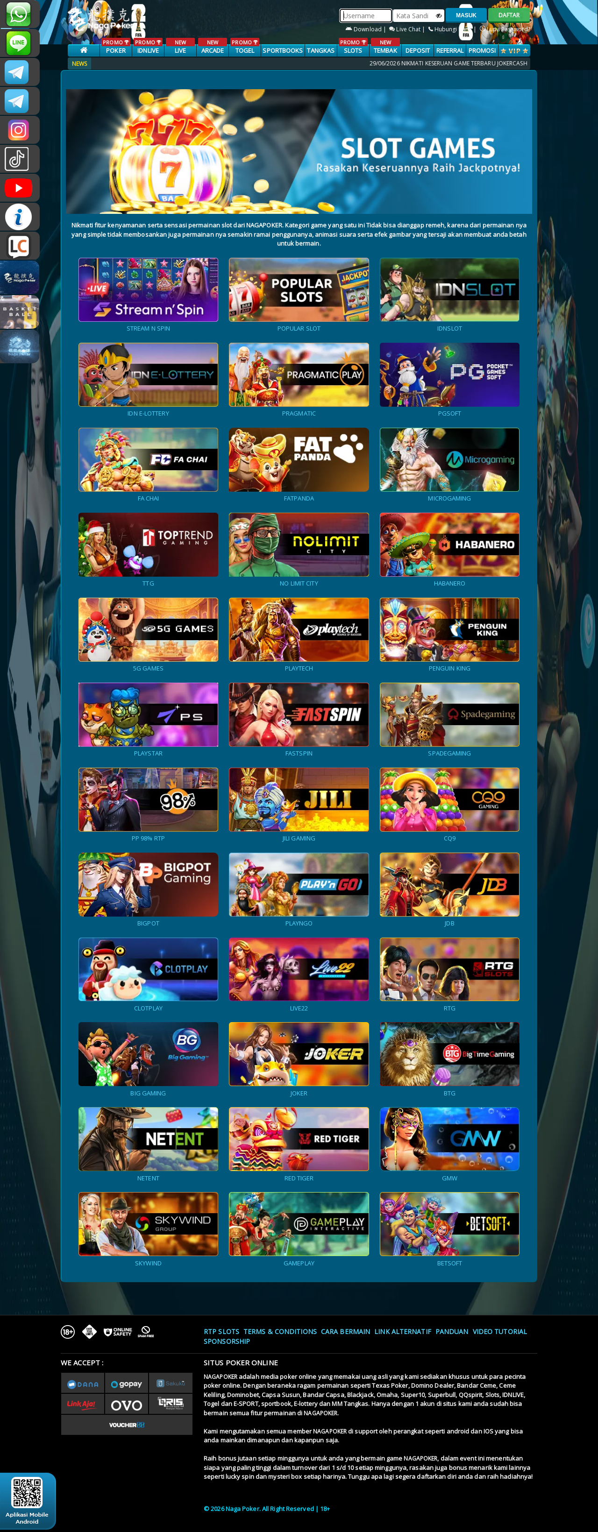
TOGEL (244, 46)
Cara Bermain (345, 1331)
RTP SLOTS (221, 1331)
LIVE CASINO (180, 51)
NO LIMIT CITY (299, 583)
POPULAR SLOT (299, 328)
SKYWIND (148, 1263)
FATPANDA (299, 498)
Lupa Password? (505, 29)
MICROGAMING (449, 498)
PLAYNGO (299, 923)
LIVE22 (299, 1008)
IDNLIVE (148, 46)
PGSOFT (450, 413)
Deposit (418, 50)
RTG (450, 1008)
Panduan (452, 1331)
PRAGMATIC (299, 413)
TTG (148, 583)
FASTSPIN (299, 753)
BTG (450, 1093)
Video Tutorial (500, 1331)
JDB (449, 923)
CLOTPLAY (148, 1008)
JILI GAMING (299, 838)
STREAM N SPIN (148, 328)
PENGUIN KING (449, 668)
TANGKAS (321, 50)
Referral (450, 50)
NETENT (148, 1178)
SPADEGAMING (449, 753)
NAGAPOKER (220, 1377)
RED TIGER (299, 1178)
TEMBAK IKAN (385, 51)
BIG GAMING (148, 1093)
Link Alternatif (402, 1331)
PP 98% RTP (148, 838)
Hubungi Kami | (453, 29)
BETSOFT (450, 1263)
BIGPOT (148, 923)
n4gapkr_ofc (20, 130)
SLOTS (353, 46)
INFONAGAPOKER (20, 217)
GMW (449, 1178)
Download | (366, 29)
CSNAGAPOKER (20, 72)
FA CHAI (148, 498)
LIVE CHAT (20, 246)
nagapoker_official (20, 43)
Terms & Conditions (280, 1331)
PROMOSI (482, 50)
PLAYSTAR (148, 753)
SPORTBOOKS (283, 50)
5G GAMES (148, 668)
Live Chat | (408, 29)
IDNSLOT (449, 328)
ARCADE (212, 46)
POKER (115, 46)
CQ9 (450, 838)
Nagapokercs (20, 101)
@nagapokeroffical (20, 159)
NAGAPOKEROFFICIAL (20, 188)
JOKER (299, 1093)
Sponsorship (227, 1341)
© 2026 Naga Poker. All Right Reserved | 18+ (267, 1508)
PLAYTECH (299, 668)
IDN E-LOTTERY (148, 413)
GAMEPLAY (299, 1263)
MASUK (466, 15)
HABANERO (450, 583)
